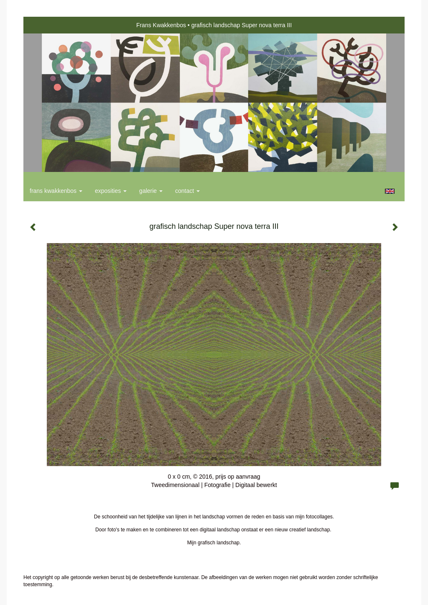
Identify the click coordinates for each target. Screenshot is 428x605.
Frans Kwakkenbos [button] (56, 190)
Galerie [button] (151, 190)
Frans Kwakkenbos (161, 25)
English (390, 191)
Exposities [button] (111, 190)
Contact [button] (187, 190)
